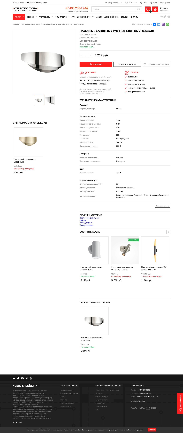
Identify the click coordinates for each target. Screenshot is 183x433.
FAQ (143, 2)
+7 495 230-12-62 (76, 8)
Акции (99, 17)
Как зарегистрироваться (69, 393)
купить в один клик (127, 64)
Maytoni (84, 273)
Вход (153, 2)
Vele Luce (18, 166)
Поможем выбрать (67, 403)
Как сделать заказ (66, 390)
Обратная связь (66, 406)
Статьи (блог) (100, 403)
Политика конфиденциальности (107, 390)
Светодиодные (86, 222)
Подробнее (17, 422)
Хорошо (152, 430)
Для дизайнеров (111, 17)
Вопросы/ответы (101, 400)
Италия (97, 44)
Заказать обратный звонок (77, 11)
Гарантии (98, 393)
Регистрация (165, 2)
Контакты (134, 17)
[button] (39, 100)
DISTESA (94, 37)
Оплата (62, 396)
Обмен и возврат (101, 396)
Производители (101, 406)
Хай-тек (83, 220)
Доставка (131, 2)
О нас (97, 410)
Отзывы (124, 17)
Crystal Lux (146, 273)
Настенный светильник (89, 218)
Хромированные (86, 225)
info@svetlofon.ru (115, 2)
